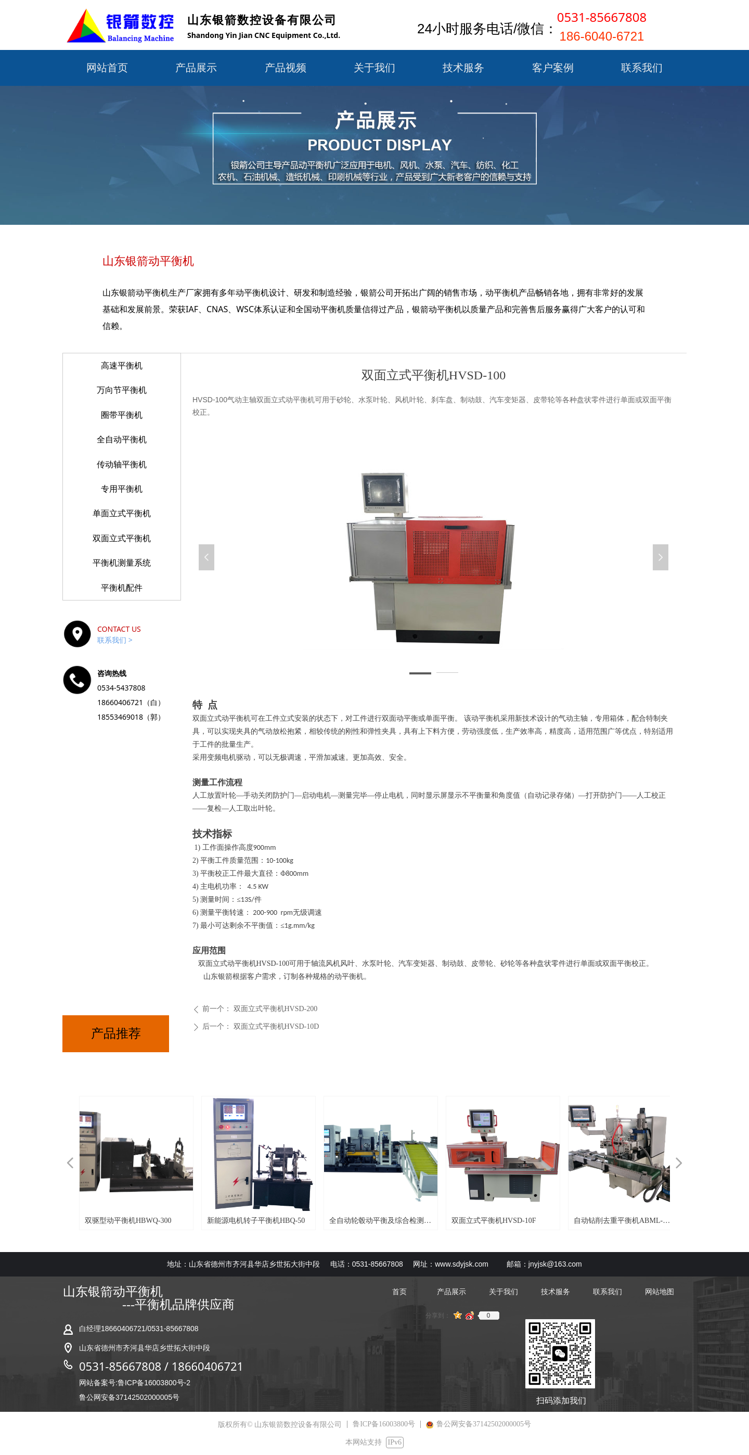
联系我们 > (115, 640)
